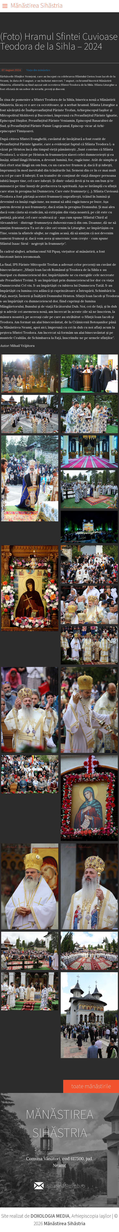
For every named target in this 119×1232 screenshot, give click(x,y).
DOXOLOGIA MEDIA (50, 1216)
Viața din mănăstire (38, 70)
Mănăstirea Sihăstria (37, 5)
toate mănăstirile (91, 1086)
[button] (29, 373)
